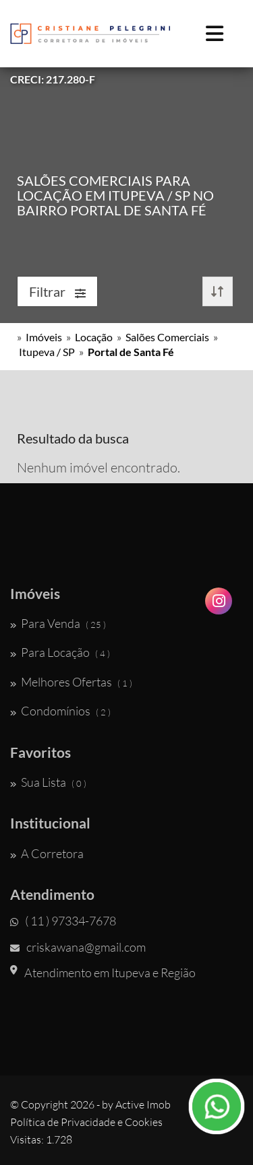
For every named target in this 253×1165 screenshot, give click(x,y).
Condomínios (60, 710)
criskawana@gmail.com (78, 947)
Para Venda (58, 623)
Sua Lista (48, 782)
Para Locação (60, 652)
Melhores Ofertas (71, 681)
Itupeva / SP (47, 351)
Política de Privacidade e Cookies (86, 1122)
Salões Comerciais (167, 336)
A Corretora (47, 853)
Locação (94, 336)
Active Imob (143, 1104)
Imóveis (44, 336)
